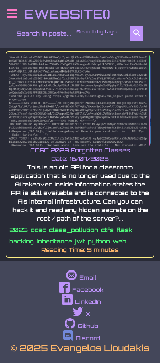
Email (81, 277)
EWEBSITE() (67, 14)
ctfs (107, 229)
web (119, 241)
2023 (18, 229)
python (99, 241)
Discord (81, 338)
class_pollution (73, 229)
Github (81, 326)
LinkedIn (81, 301)
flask (124, 229)
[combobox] (103, 31)
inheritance (54, 241)
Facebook (81, 289)
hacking (21, 241)
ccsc (38, 229)
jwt (80, 241)
